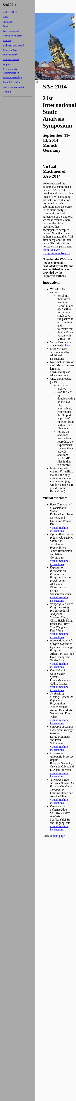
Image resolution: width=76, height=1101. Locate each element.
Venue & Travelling (12, 77)
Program (7, 64)
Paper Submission (11, 30)
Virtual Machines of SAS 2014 (54, 171)
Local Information (11, 82)
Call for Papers (10, 11)
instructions (57, 531)
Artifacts (7, 40)
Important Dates (10, 50)
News (5, 16)
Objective (7, 21)
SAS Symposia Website (14, 87)
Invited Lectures (11, 54)
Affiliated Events (11, 59)
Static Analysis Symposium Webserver (56, 251)
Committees (9, 91)
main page (58, 835)
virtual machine (59, 527)
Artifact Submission (12, 35)
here (67, 345)
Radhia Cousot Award (13, 45)
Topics (6, 26)
